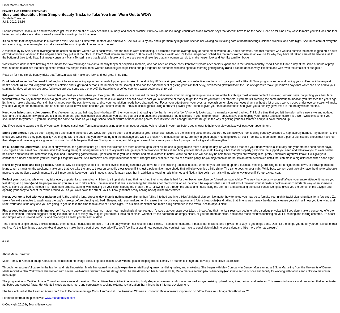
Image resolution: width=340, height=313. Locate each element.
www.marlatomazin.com (60, 298)
